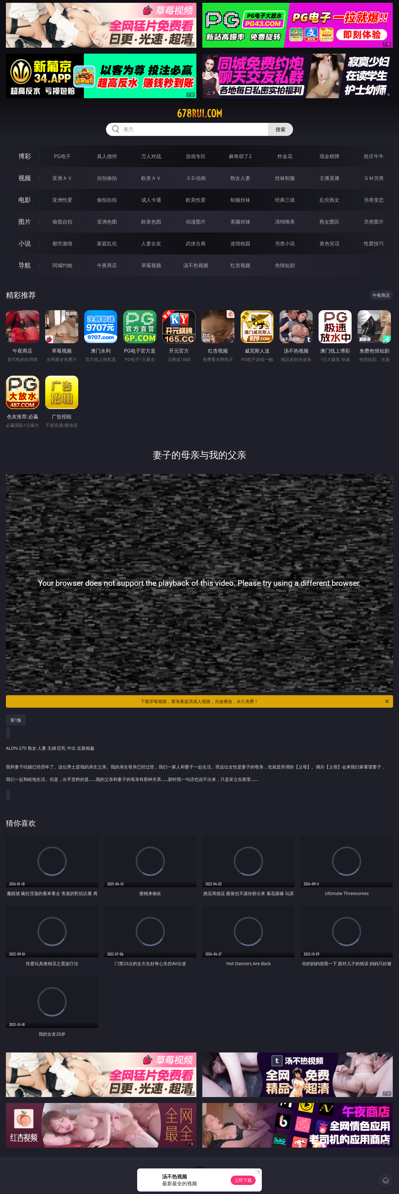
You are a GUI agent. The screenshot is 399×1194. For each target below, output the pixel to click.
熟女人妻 (240, 178)
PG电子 (62, 156)
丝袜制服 (285, 178)
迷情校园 (240, 243)
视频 (24, 178)
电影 (24, 199)
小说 (24, 243)
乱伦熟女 (329, 199)
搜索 (281, 129)
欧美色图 (151, 221)
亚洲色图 (107, 221)
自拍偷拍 (107, 178)
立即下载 (243, 1180)
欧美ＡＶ (151, 178)
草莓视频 (151, 265)
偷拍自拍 (107, 199)
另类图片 (374, 221)
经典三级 (285, 199)
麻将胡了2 (240, 156)
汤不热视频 (195, 265)
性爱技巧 (374, 243)
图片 (24, 221)
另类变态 (374, 199)
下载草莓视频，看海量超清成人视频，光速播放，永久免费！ (265, 701)
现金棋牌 (329, 156)
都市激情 (62, 243)
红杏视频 (240, 265)
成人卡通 (151, 199)
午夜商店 (107, 265)
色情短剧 (285, 265)
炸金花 (284, 156)
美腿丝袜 (240, 221)
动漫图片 (196, 221)
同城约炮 (62, 265)
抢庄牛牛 (374, 156)
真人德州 (107, 156)
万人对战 (151, 156)
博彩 (24, 156)
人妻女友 (151, 243)
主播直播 (329, 178)
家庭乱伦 (107, 243)
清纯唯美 (285, 221)
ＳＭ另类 (374, 178)
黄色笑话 (329, 243)
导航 (24, 265)
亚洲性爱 (62, 199)
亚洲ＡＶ (62, 178)
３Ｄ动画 (196, 178)
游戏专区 (196, 156)
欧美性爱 (196, 199)
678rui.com (199, 113)
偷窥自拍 (62, 221)
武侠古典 (196, 243)
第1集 (16, 720)
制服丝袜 (240, 199)
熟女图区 (329, 221)
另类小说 (285, 243)
